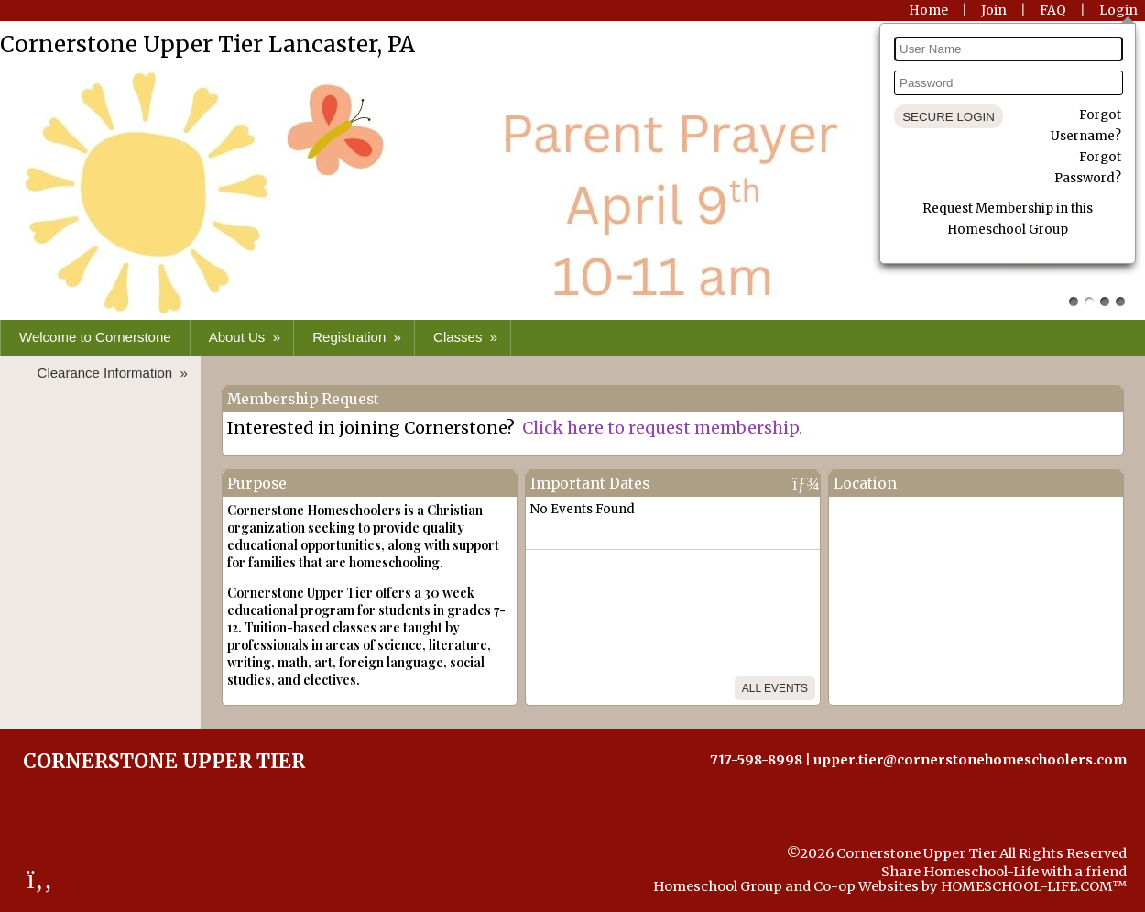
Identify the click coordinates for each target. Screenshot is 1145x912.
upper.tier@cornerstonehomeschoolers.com (970, 760)
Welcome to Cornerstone (95, 337)
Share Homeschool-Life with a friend (1004, 871)
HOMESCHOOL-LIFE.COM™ (1034, 886)
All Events (775, 688)
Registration (358, 337)
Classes (467, 337)
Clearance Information (114, 372)
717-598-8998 (756, 760)
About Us (247, 337)
